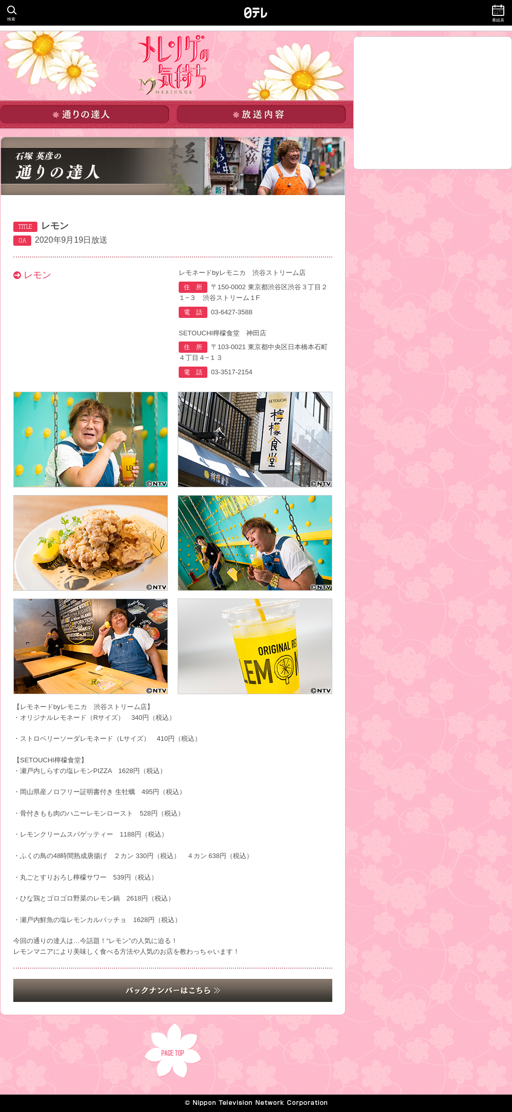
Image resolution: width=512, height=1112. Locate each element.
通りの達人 (84, 114)
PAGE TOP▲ (173, 1051)
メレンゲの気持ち (173, 65)
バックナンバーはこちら (172, 990)
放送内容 (261, 114)
